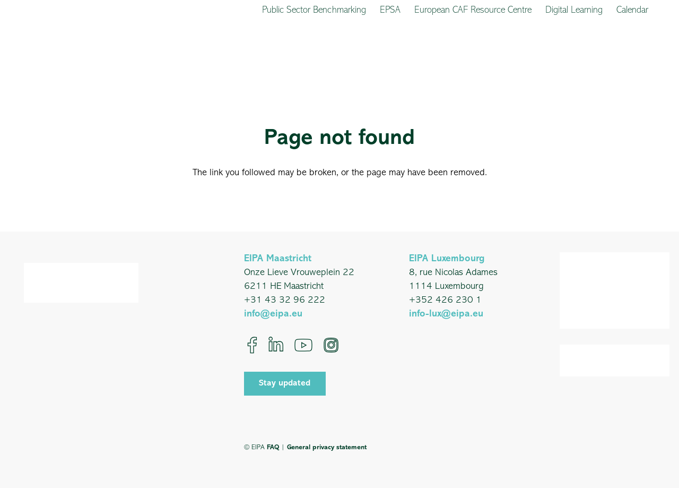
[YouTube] (303, 345)
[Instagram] (331, 345)
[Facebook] (252, 345)
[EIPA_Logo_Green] (57, 54)
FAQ (273, 447)
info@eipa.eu (273, 314)
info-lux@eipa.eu (446, 314)
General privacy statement (327, 447)
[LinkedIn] (276, 345)
